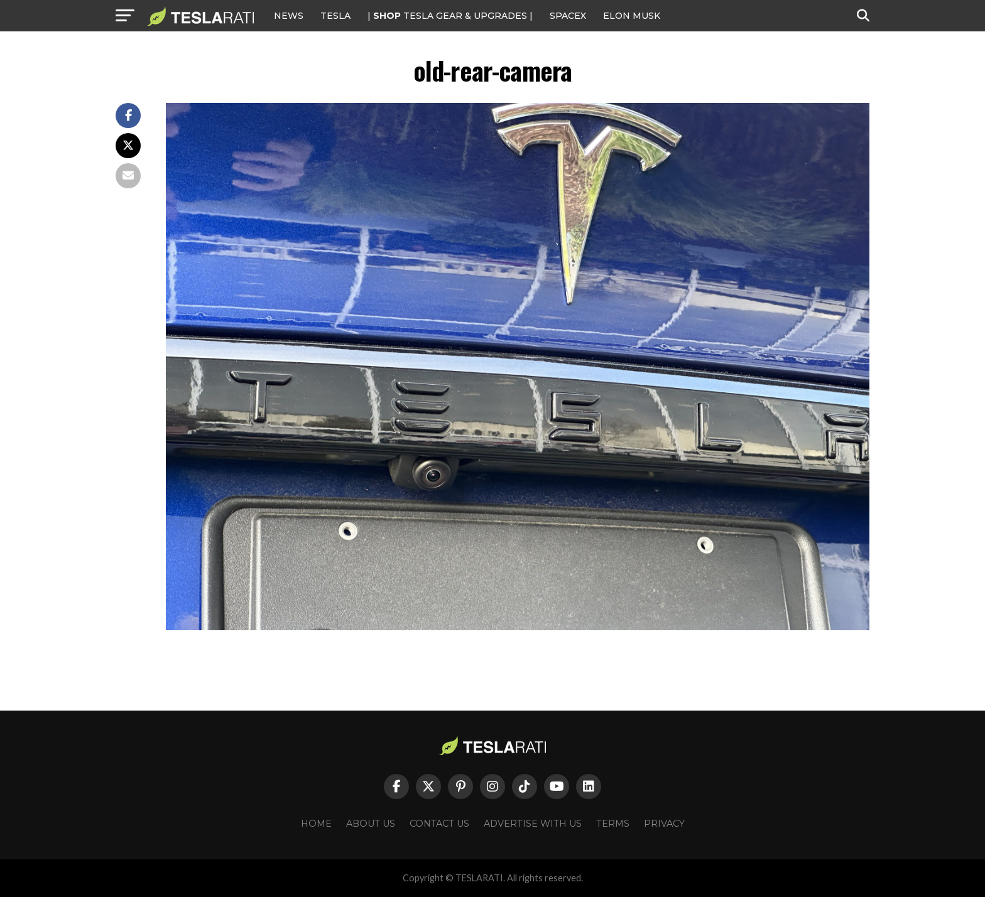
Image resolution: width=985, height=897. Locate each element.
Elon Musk (631, 15)
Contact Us (439, 823)
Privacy (664, 823)
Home (316, 823)
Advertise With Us (533, 823)
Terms (612, 823)
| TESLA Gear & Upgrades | (450, 15)
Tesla (335, 15)
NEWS (288, 15)
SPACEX (568, 15)
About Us (370, 823)
